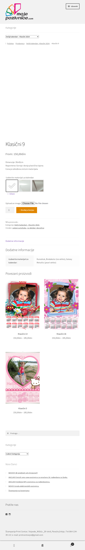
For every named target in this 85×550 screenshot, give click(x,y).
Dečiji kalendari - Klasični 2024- (38, 43)
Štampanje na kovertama (19, 490)
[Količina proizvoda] (10, 210)
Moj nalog (14, 545)
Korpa (65, 543)
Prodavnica (20, 43)
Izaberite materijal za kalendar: (20, 177)
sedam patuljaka (19, 228)
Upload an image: (13, 203)
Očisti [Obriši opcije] (12, 193)
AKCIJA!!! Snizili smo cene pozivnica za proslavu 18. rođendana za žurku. (38, 477)
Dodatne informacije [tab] (15, 241)
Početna (10, 43)
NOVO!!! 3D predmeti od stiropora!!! (23, 473)
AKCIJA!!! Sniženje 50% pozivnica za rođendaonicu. (29, 482)
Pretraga (42, 545)
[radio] (12, 186)
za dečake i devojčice (35, 228)
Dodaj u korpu (27, 210)
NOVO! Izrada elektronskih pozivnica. (24, 486)
